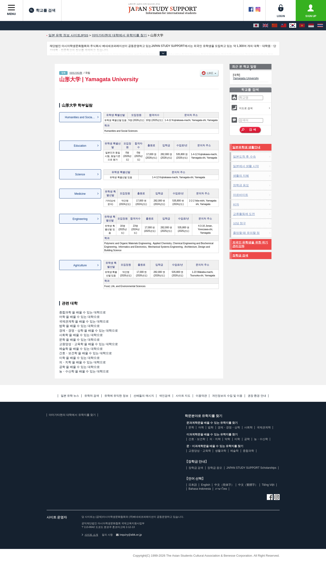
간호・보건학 (197, 439)
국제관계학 (264, 427)
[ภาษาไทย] (320, 25)
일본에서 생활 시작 (246, 166)
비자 (236, 204)
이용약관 (201, 395)
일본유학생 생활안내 (246, 147)
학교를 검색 (42, 10)
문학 (191, 427)
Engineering (79, 219)
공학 (247, 439)
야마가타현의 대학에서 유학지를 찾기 (72, 414)
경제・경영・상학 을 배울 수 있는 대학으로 (88, 330)
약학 (227, 439)
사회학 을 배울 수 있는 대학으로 (81, 335)
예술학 (234, 450)
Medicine (80, 193)
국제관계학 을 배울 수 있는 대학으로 (84, 321)
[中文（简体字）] (274, 25)
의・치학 (215, 439)
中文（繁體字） (248, 484)
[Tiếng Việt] (302, 25)
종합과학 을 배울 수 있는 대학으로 (82, 312)
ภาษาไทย (221, 488)
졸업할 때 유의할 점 (246, 233)
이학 (237, 439)
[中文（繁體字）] (283, 25)
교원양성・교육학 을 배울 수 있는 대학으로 (88, 344)
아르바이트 (240, 195)
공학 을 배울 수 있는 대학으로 (79, 367)
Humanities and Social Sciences (83, 117)
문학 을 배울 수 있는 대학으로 (79, 339)
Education (80, 145)
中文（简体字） (224, 484)
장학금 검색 (240, 255)
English (205, 484)
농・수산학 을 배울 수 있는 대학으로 (84, 371)
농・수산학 (261, 439)
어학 (201, 427)
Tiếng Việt (268, 484)
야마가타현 (75, 72)
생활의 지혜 (241, 175)
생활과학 (220, 450)
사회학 (248, 427)
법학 (210, 427)
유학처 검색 (91, 395)
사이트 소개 (90, 534)
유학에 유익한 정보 (116, 395)
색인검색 (164, 395)
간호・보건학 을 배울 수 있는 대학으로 (85, 353)
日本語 (193, 484)
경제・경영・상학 (229, 427)
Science (80, 174)
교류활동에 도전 (244, 214)
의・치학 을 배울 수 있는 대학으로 (82, 362)
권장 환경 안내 (257, 395)
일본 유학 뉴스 (70, 395)
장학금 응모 (241, 185)
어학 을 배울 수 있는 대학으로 (79, 317)
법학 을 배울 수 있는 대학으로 (79, 326)
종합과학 (248, 450)
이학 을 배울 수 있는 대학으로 (79, 358)
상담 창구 (239, 223)
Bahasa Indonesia (200, 488)
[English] (265, 25)
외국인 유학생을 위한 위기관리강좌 (250, 244)
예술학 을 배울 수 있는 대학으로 (81, 348)
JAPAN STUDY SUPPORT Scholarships (251, 467)
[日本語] (256, 25)
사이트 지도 (183, 395)
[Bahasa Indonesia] (311, 25)
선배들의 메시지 (144, 395)
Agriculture (80, 265)
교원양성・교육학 (200, 450)
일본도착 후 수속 (244, 156)
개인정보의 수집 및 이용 (227, 395)
